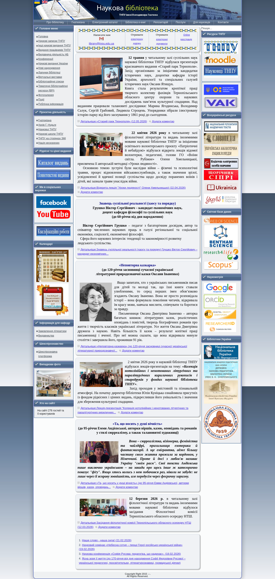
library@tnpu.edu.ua (101, 43)
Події (41, 99)
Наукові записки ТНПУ (51, 40)
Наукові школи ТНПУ (50, 133)
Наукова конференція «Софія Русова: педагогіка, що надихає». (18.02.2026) (131, 553)
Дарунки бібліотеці (49, 72)
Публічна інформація (50, 104)
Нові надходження (49, 68)
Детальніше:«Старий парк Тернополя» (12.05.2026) (114, 121)
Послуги (180, 22)
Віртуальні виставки (50, 77)
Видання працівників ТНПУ (54, 50)
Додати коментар (163, 121)
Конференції (45, 59)
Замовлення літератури (52, 331)
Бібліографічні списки (51, 81)
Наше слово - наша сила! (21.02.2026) (106, 540)
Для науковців (201, 22)
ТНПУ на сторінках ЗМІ (52, 138)
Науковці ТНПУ (47, 129)
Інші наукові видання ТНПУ (54, 45)
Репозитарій (160, 22)
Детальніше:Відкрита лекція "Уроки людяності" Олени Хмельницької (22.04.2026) (133, 187)
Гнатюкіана (78, 22)
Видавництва (46, 335)
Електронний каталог (105, 22)
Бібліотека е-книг (135, 22)
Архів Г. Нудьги (47, 124)
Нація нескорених (49, 142)
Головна (43, 36)
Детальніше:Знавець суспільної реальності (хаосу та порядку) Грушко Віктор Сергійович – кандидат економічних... (137, 251)
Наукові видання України (53, 63)
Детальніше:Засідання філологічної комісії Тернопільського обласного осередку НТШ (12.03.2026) (134, 525)
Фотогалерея (46, 95)
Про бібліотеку (55, 22)
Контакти (223, 22)
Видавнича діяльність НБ (53, 54)
